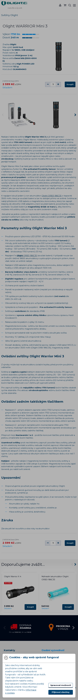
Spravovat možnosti (60, 685)
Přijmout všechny (61, 692)
